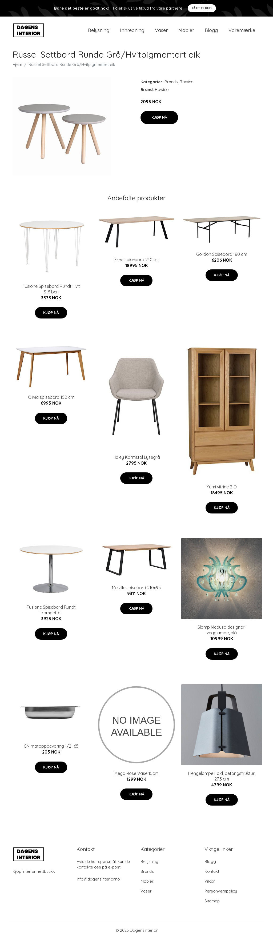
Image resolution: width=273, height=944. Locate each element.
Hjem (17, 68)
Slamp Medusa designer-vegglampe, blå (222, 634)
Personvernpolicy (220, 895)
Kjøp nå (159, 122)
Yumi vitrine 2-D (222, 491)
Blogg (211, 32)
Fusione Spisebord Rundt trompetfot (51, 614)
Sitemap (212, 905)
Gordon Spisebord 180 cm (221, 258)
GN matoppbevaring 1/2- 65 (51, 751)
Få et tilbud (202, 8)
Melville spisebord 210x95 (136, 592)
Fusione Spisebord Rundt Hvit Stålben (51, 293)
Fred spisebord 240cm (136, 264)
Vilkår (209, 885)
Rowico (187, 86)
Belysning (98, 32)
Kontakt (211, 875)
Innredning (132, 32)
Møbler (186, 32)
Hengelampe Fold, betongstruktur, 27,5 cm (221, 780)
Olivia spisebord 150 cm (51, 402)
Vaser (161, 32)
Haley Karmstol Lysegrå (136, 461)
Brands (171, 86)
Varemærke (241, 32)
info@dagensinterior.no (98, 883)
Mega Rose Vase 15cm (136, 777)
